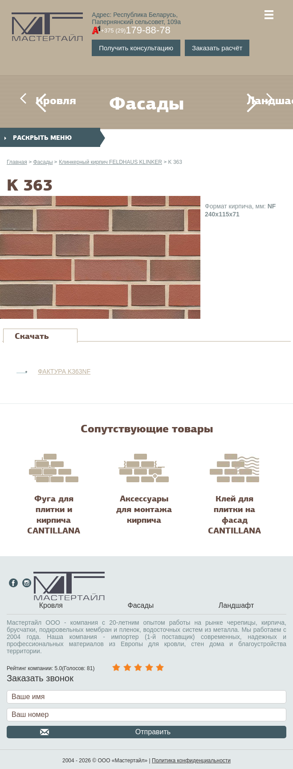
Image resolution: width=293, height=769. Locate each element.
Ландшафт (252, 101)
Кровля (41, 101)
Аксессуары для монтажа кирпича (144, 509)
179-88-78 (135, 30)
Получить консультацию (136, 48)
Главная (17, 162)
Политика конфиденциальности (191, 760)
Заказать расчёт (217, 48)
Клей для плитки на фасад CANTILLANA (234, 514)
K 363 (175, 162)
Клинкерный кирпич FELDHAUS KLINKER (110, 162)
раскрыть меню (38, 138)
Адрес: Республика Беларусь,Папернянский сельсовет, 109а (136, 18)
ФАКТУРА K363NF (64, 371)
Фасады (43, 162)
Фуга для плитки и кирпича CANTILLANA (53, 514)
